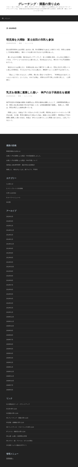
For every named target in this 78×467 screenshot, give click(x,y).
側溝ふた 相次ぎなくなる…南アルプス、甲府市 (22, 169)
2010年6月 (9, 289)
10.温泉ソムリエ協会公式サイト (16, 445)
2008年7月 (9, 385)
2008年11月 (10, 376)
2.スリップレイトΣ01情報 (14, 188)
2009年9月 (9, 330)
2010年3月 (9, 303)
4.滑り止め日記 (11, 193)
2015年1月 (9, 225)
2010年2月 (9, 308)
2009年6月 (9, 344)
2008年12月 (10, 371)
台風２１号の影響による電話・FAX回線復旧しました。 (24, 156)
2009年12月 (10, 317)
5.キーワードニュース (13, 197)
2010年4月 (9, 298)
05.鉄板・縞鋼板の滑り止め (15, 422)
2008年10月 (10, 380)
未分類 (8, 202)
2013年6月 (9, 257)
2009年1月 (9, 367)
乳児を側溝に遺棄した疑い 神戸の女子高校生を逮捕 (38, 92)
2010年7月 (9, 285)
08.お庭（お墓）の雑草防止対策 (16, 436)
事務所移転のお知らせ (13, 151)
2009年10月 (10, 326)
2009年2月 (9, 362)
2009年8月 (9, 335)
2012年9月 (9, 271)
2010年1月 (9, 312)
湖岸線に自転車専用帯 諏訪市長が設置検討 (20, 165)
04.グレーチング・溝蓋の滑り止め (17, 418)
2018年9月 (9, 221)
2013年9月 (9, 248)
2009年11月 (10, 321)
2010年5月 (9, 294)
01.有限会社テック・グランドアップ (18, 404)
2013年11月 (10, 244)
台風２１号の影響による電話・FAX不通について (21, 160)
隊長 (20, 43)
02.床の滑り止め (11, 409)
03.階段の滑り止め (13, 413)
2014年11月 (10, 230)
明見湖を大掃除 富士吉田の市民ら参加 (30, 39)
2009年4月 (9, 353)
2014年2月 (9, 235)
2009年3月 (9, 358)
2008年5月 (9, 390)
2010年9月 (9, 276)
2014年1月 (9, 239)
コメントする (29, 43)
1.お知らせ (9, 184)
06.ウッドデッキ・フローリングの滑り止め (20, 427)
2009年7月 (9, 339)
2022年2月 (9, 216)
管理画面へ (9, 458)
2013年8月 (9, 253)
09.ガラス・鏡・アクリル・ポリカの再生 (19, 440)
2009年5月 (9, 349)
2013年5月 (9, 262)
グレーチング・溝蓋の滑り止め (39, 4)
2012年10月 (10, 266)
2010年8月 (9, 280)
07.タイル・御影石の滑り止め (15, 431)
